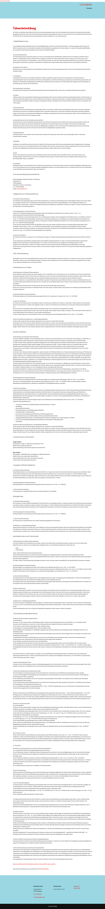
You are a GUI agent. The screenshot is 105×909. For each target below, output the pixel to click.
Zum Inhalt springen (5, 1)
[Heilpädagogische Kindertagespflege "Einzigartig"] (21, 17)
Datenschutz (77, 888)
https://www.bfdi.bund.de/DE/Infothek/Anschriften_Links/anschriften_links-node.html (34, 864)
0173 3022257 (86, 5)
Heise (55, 906)
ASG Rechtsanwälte (44, 869)
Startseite (89, 8)
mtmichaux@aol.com (22, 188)
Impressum (76, 886)
